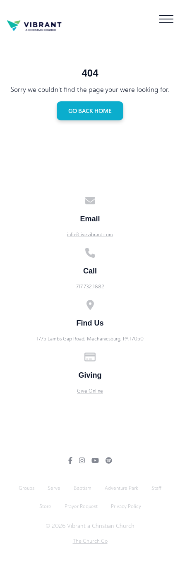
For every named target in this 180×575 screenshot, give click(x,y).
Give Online (90, 391)
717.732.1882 (90, 287)
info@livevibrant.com (90, 234)
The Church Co (90, 541)
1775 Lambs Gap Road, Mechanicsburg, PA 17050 (90, 339)
